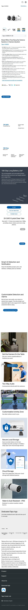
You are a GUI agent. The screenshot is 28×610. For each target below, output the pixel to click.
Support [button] (3, 576)
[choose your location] (26, 2)
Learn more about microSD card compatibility (12, 80)
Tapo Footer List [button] (6, 596)
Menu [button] (2, 2)
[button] (3, 590)
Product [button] (3, 571)
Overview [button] (23, 6)
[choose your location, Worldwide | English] (14, 601)
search (22, 2)
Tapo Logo (14, 2)
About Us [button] (4, 581)
